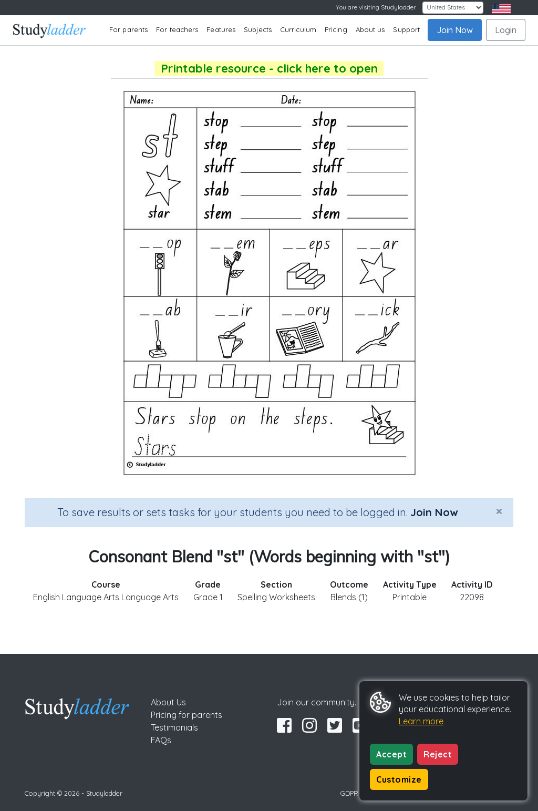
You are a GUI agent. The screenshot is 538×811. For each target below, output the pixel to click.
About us (370, 29)
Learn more (421, 721)
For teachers (177, 29)
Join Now (455, 30)
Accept (391, 754)
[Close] (499, 510)
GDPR (349, 793)
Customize (399, 779)
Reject (437, 754)
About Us (168, 702)
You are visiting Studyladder (376, 7)
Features (220, 29)
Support (406, 29)
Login (505, 30)
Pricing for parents (186, 715)
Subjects (258, 29)
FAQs (161, 740)
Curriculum (298, 29)
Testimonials (174, 727)
